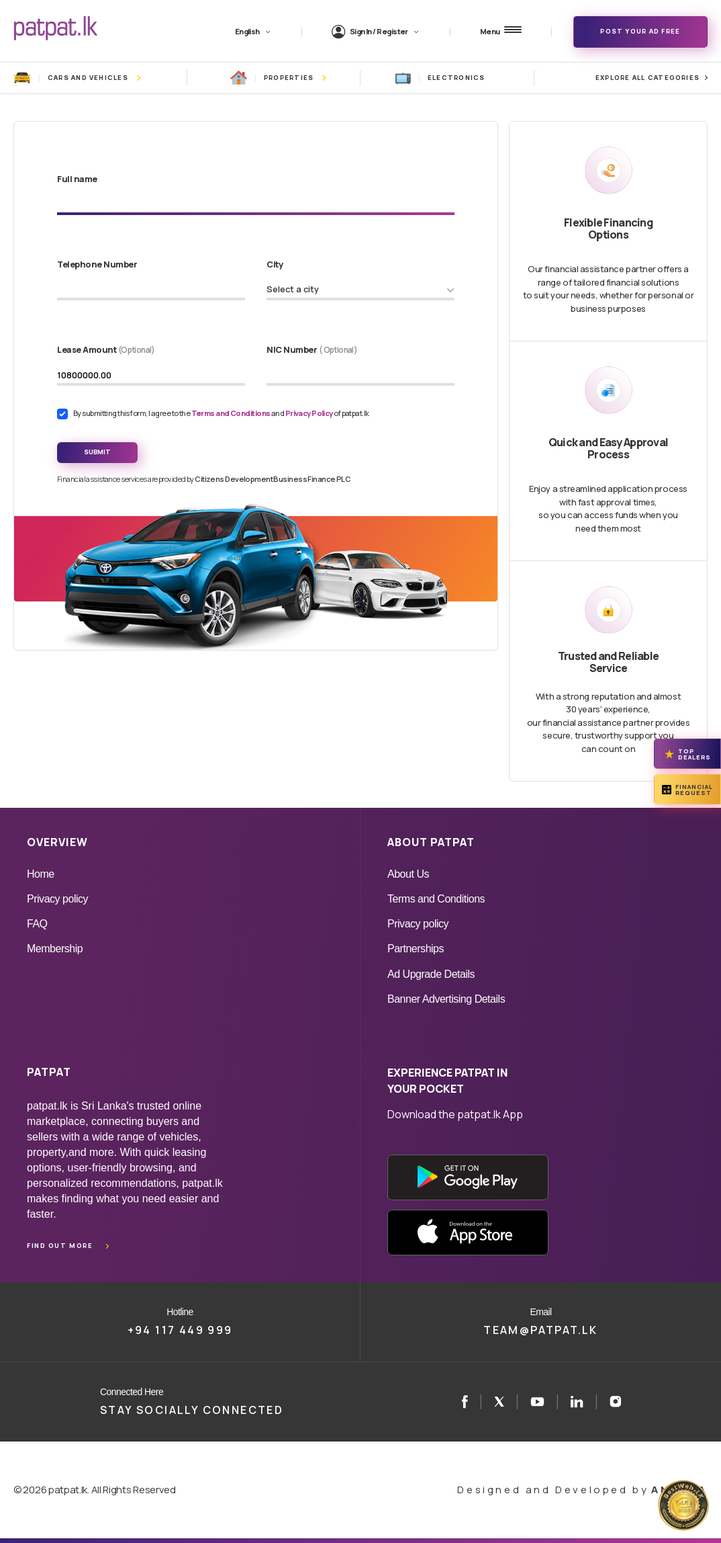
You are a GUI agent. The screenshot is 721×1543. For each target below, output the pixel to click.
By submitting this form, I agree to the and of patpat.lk (221, 413)
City (275, 264)
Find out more (60, 1245)
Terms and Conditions (231, 413)
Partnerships (415, 948)
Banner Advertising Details (446, 999)
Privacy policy (57, 899)
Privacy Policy (309, 413)
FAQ (37, 923)
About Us (408, 874)
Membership (55, 948)
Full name (77, 179)
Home (40, 874)
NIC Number (312, 349)
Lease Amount (106, 349)
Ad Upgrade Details (431, 974)
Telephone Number (97, 264)
